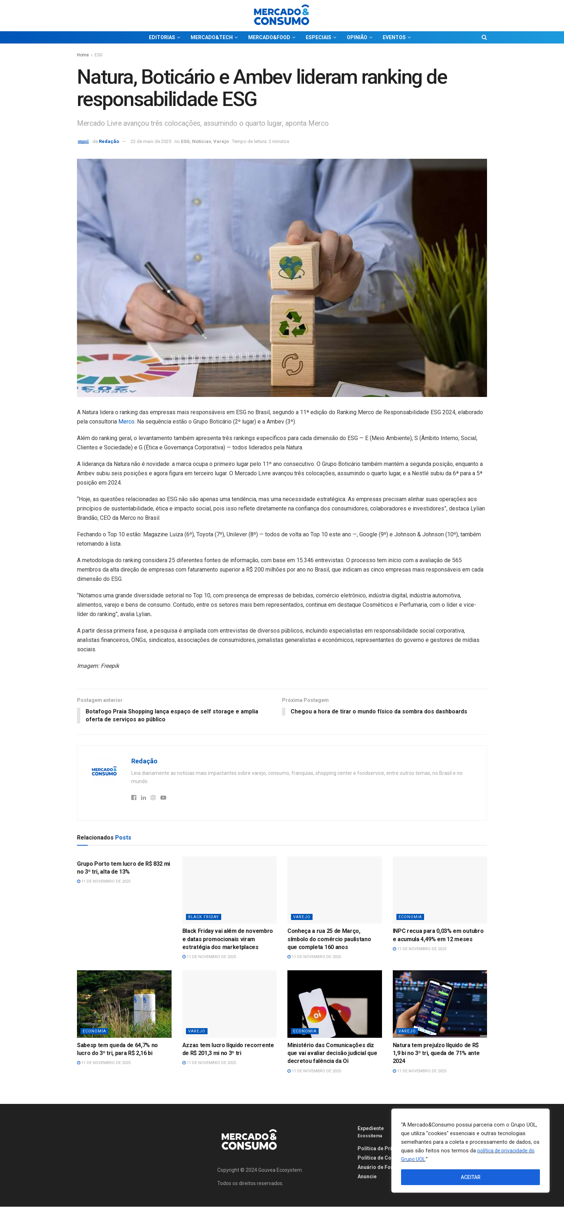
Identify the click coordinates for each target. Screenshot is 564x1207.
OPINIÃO (357, 37)
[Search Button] (484, 37)
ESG (99, 54)
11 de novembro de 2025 (104, 881)
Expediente (371, 1129)
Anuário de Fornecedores (388, 1167)
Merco (126, 421)
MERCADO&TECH (212, 37)
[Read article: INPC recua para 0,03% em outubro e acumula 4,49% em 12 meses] (440, 890)
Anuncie (367, 1177)
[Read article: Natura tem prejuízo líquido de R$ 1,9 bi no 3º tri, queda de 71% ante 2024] (440, 1004)
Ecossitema (370, 1136)
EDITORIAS (162, 37)
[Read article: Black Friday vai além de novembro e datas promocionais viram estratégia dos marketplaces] (229, 890)
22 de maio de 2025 (151, 141)
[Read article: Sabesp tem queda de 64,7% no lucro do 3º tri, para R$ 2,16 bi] (124, 1004)
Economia (410, 917)
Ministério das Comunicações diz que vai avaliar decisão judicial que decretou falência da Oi (332, 1053)
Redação (109, 141)
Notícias (201, 141)
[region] (470, 1151)
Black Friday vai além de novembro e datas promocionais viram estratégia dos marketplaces (227, 939)
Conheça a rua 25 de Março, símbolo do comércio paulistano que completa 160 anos (329, 939)
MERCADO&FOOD (269, 37)
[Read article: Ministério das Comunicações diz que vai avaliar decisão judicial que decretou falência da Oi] (334, 1004)
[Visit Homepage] (282, 16)
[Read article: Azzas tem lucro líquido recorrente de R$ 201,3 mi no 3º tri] (229, 1004)
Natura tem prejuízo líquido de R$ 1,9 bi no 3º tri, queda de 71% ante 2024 (436, 1053)
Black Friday (203, 917)
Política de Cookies (381, 1158)
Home (83, 54)
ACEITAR (471, 1177)
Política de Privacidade (386, 1149)
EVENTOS (394, 37)
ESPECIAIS (318, 37)
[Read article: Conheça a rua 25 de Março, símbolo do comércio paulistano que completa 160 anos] (334, 890)
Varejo (221, 141)
